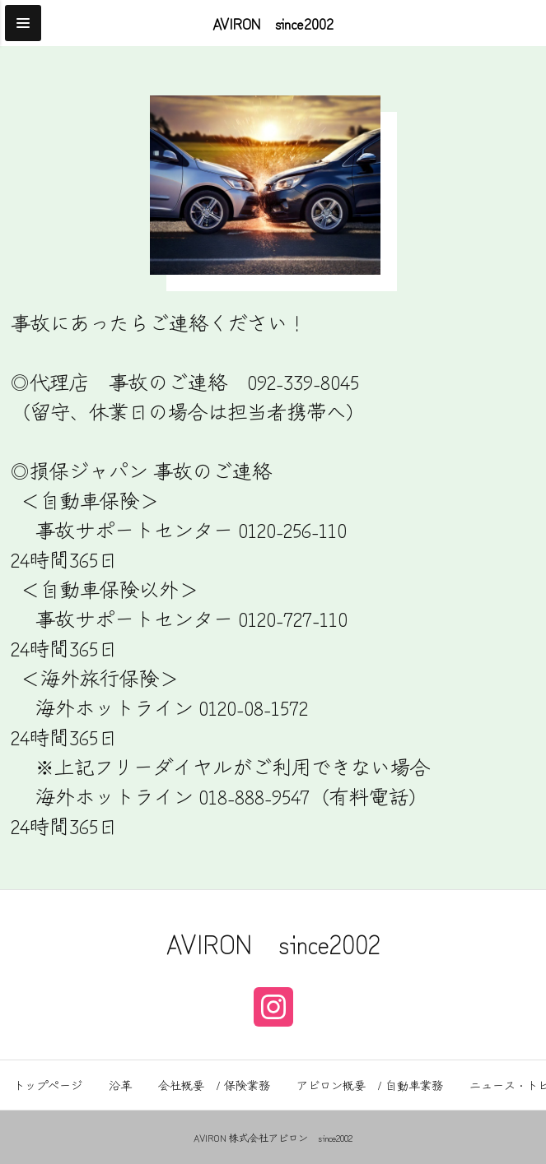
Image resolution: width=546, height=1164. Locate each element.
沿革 (120, 1085)
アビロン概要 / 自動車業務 (369, 1085)
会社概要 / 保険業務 (214, 1085)
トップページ (47, 1085)
